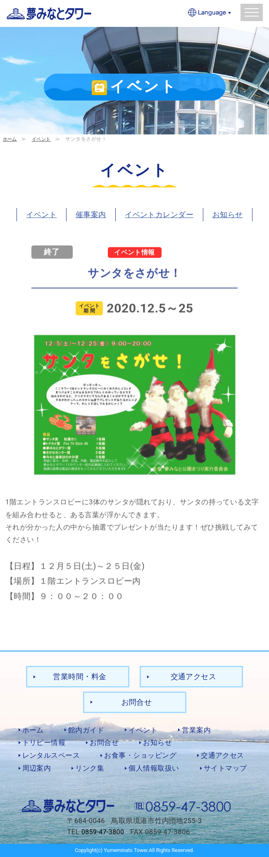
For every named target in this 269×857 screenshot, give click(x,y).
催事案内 (91, 214)
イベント (43, 139)
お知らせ (227, 214)
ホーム (10, 139)
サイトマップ (225, 768)
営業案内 (196, 729)
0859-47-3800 (188, 805)
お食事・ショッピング (140, 755)
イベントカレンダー (159, 214)
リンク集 (89, 768)
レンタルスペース (51, 755)
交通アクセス (194, 676)
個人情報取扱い (154, 768)
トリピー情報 (44, 742)
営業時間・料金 (79, 676)
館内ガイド (86, 729)
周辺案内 (36, 768)
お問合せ (136, 701)
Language (210, 13)
